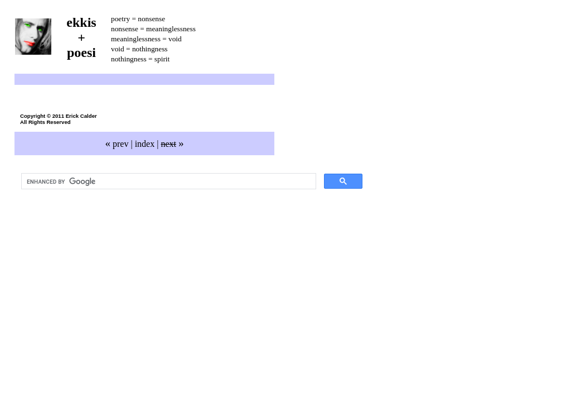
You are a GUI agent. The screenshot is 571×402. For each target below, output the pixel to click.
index (145, 144)
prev (116, 144)
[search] (167, 181)
